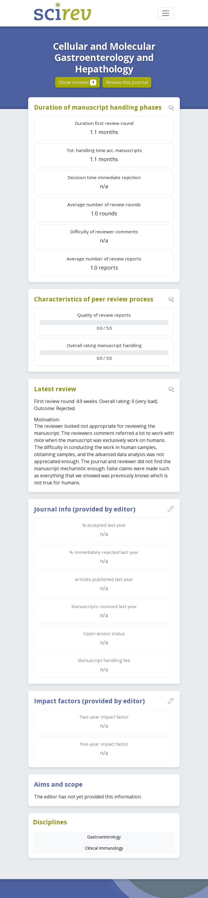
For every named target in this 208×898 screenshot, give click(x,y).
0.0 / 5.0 (104, 321)
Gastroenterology (104, 837)
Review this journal (127, 82)
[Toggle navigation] (165, 13)
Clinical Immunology (104, 848)
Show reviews (78, 82)
